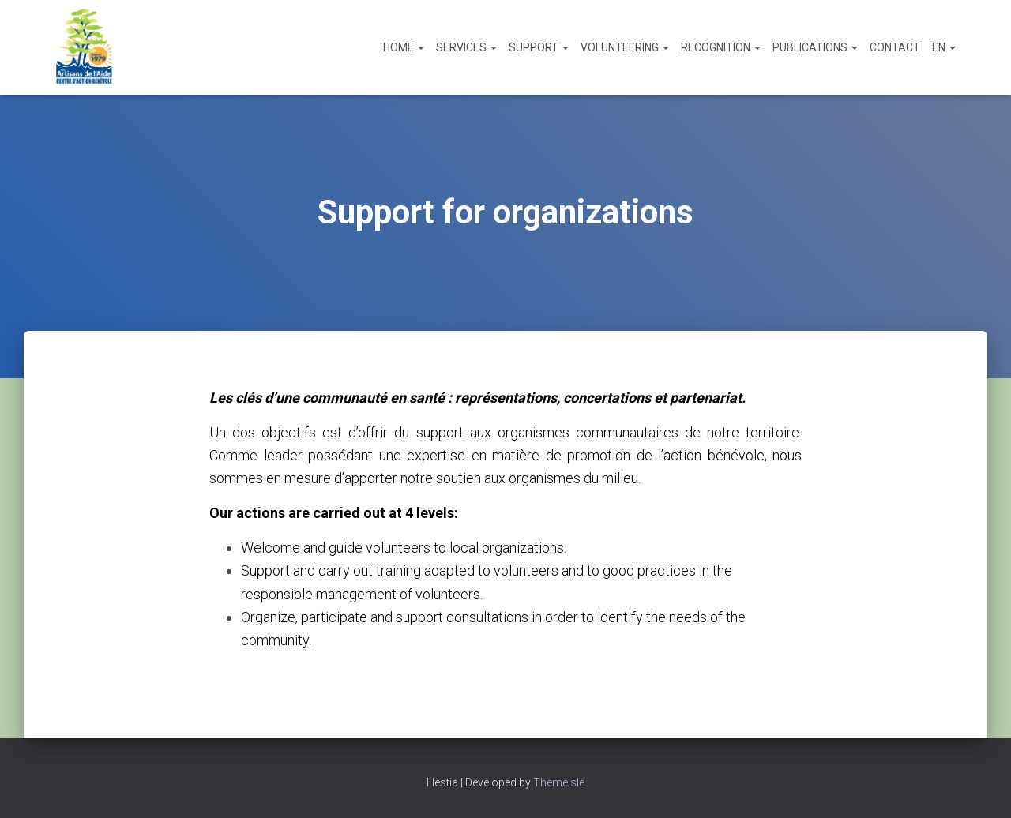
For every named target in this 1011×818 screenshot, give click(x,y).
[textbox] (505, 593)
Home (403, 47)
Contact (895, 47)
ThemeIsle (558, 782)
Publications (815, 47)
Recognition (721, 47)
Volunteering (625, 47)
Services (466, 47)
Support (539, 47)
